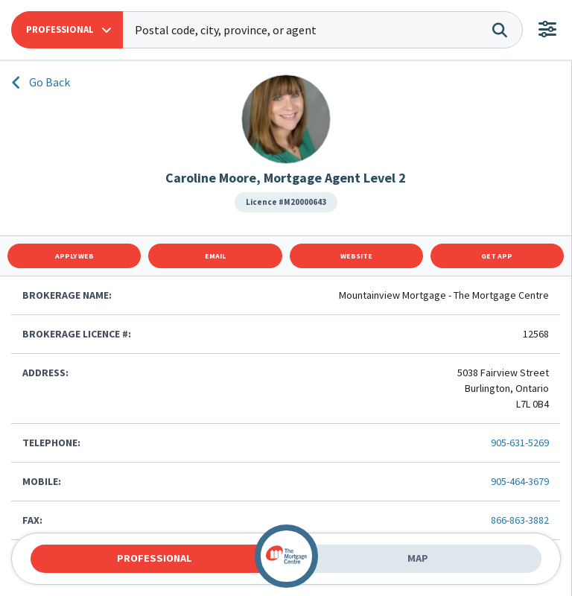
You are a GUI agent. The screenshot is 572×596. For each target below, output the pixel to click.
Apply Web (74, 256)
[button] (67, 29)
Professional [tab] (154, 558)
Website (356, 256)
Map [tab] (417, 558)
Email (215, 256)
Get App (496, 256)
